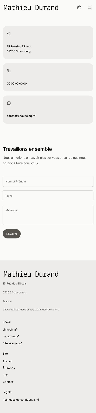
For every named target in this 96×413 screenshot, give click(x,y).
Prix (5, 375)
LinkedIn (10, 329)
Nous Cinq (26, 309)
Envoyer (11, 234)
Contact (8, 381)
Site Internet (12, 343)
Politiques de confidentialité (21, 399)
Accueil (7, 361)
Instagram (11, 336)
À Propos (9, 368)
